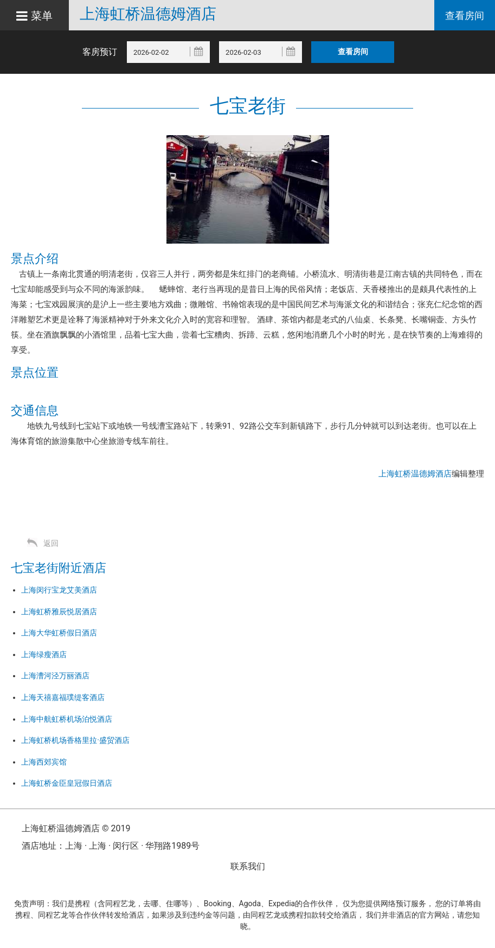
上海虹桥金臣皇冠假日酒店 (66, 783)
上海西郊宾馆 (44, 762)
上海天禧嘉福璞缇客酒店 (63, 697)
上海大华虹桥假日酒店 (59, 632)
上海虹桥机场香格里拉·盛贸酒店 (75, 740)
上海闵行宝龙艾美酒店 (59, 590)
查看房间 (464, 15)
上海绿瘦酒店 (44, 654)
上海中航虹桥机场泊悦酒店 (66, 719)
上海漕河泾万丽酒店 (55, 675)
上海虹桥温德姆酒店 (148, 14)
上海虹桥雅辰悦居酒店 (59, 611)
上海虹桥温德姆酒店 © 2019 (76, 828)
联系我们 (247, 866)
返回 (51, 543)
